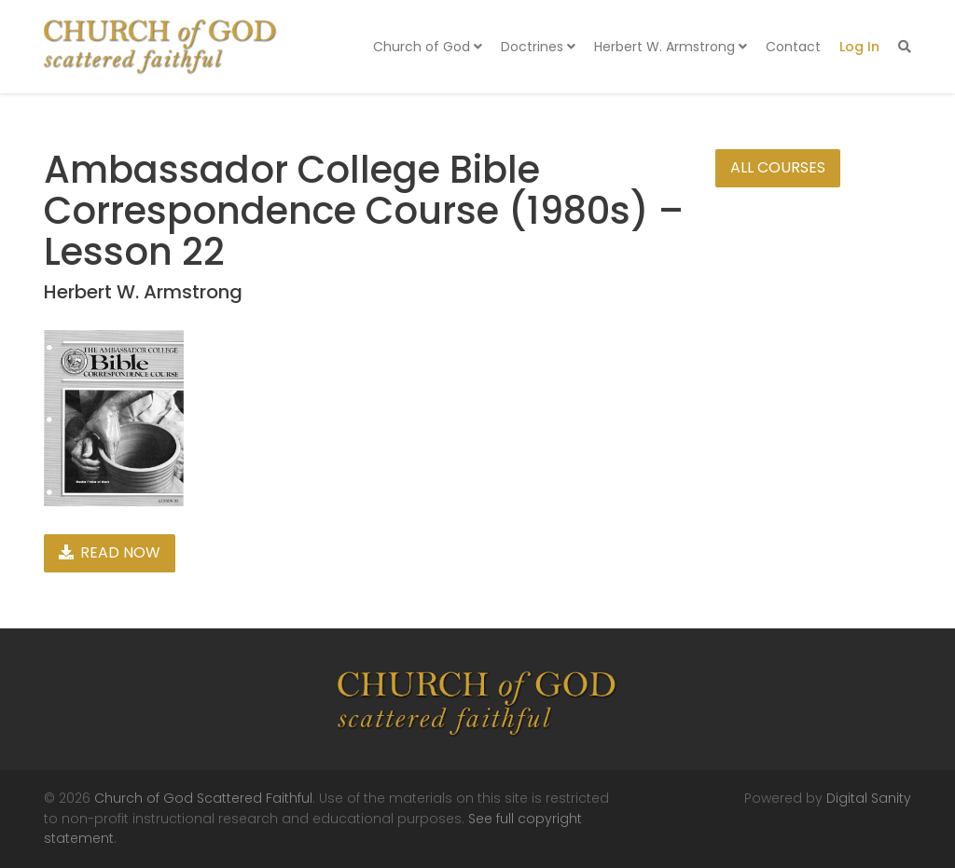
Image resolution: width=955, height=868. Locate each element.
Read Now (109, 552)
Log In (859, 46)
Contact (793, 46)
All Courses (777, 167)
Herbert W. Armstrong (670, 46)
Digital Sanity (868, 798)
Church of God (427, 46)
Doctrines (538, 46)
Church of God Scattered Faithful (203, 798)
